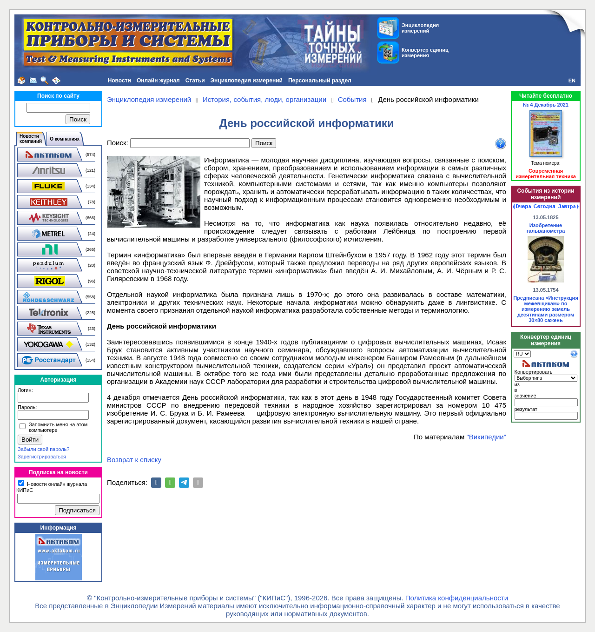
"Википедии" (486, 437)
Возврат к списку (134, 460)
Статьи (195, 80)
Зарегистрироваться (42, 456)
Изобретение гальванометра (546, 228)
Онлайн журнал (158, 80)
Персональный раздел (319, 80)
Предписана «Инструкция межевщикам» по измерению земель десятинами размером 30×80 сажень (545, 309)
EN (572, 80)
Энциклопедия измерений (247, 80)
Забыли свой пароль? (43, 449)
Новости (119, 80)
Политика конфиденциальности (456, 598)
